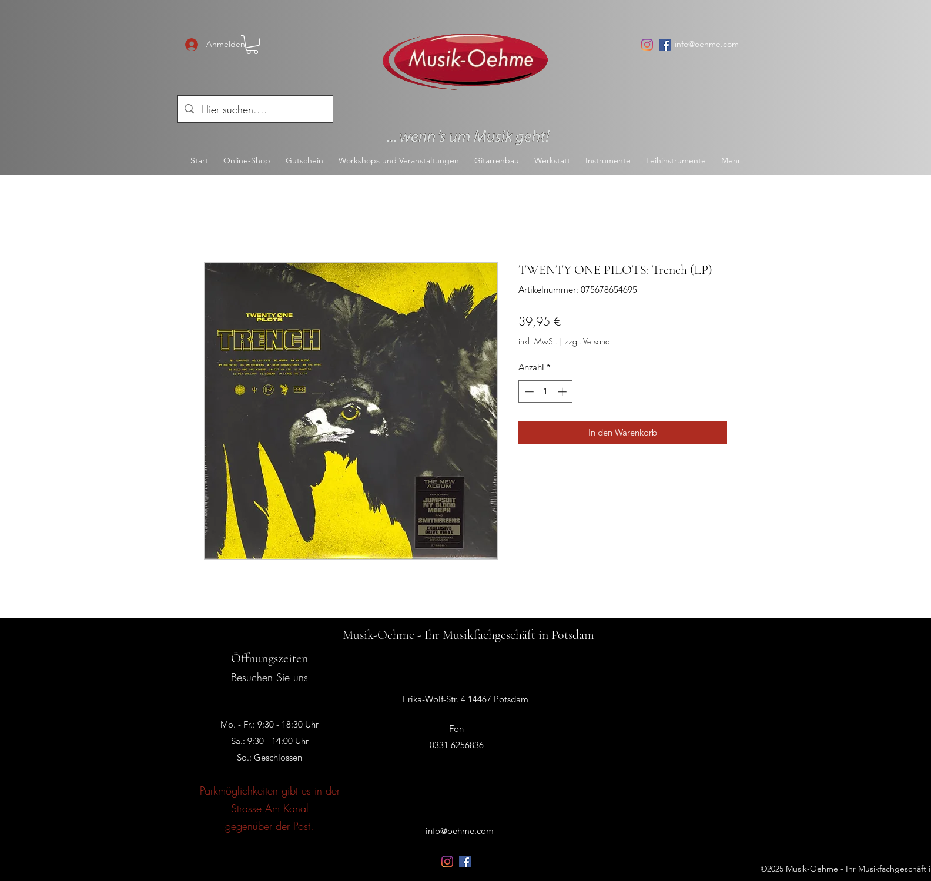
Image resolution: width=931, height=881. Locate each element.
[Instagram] (647, 45)
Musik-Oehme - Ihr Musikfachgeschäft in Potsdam (468, 634)
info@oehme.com (707, 44)
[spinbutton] (545, 392)
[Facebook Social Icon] (665, 45)
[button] (252, 44)
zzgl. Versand (587, 341)
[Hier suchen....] (254, 110)
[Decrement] (528, 392)
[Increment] (563, 392)
